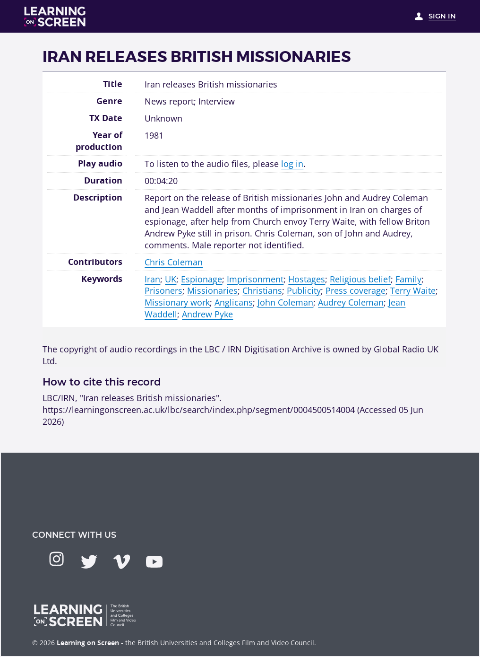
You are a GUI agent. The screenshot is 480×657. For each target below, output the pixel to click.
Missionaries (212, 290)
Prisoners (163, 290)
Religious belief (360, 279)
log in (292, 163)
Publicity (304, 290)
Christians (262, 290)
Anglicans (233, 302)
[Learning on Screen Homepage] (55, 16)
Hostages (306, 279)
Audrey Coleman (351, 302)
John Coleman (285, 302)
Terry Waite (413, 290)
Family (408, 279)
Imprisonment (255, 279)
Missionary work (177, 302)
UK (170, 279)
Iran (152, 279)
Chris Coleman (174, 262)
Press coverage (356, 290)
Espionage (201, 279)
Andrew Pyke (207, 314)
